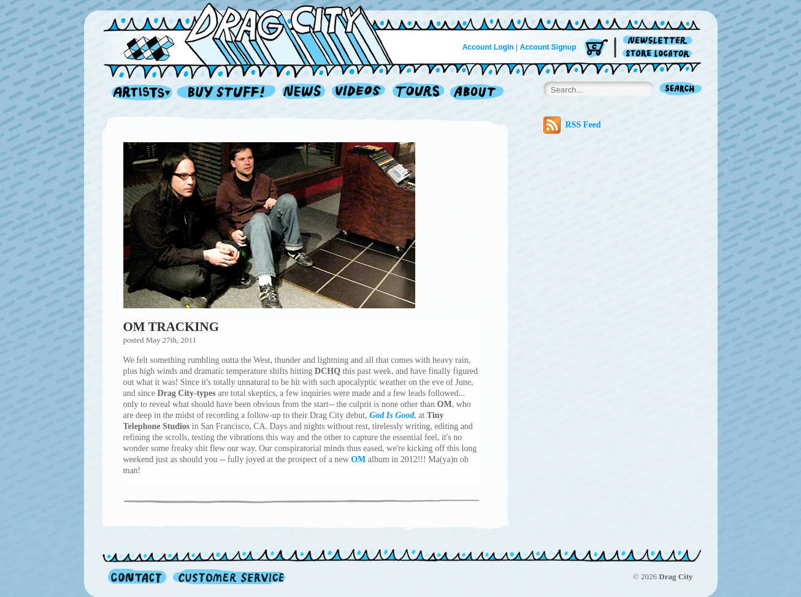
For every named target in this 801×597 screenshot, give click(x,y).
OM (358, 459)
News (304, 93)
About (477, 93)
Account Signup (548, 47)
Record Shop (227, 93)
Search (681, 89)
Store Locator (659, 53)
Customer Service (228, 576)
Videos (359, 93)
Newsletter (659, 40)
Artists (138, 93)
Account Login (488, 47)
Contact (137, 576)
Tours (418, 93)
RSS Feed (572, 125)
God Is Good (391, 415)
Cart (596, 48)
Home (256, 33)
